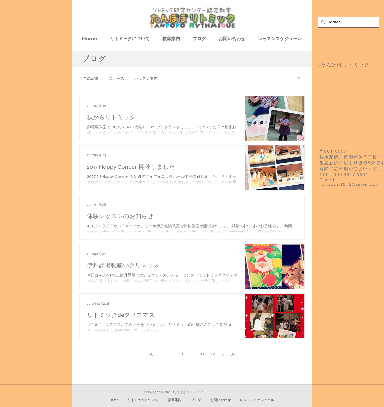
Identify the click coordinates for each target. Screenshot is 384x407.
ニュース (116, 79)
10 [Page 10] (192, 354)
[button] (298, 79)
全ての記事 (89, 79)
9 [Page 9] (182, 354)
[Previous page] (161, 354)
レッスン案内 (146, 79)
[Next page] (222, 354)
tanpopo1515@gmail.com (349, 184)
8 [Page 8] (171, 354)
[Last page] (233, 354)
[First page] (150, 354)
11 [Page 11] (202, 354)
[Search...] (348, 22)
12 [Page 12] (212, 354)
